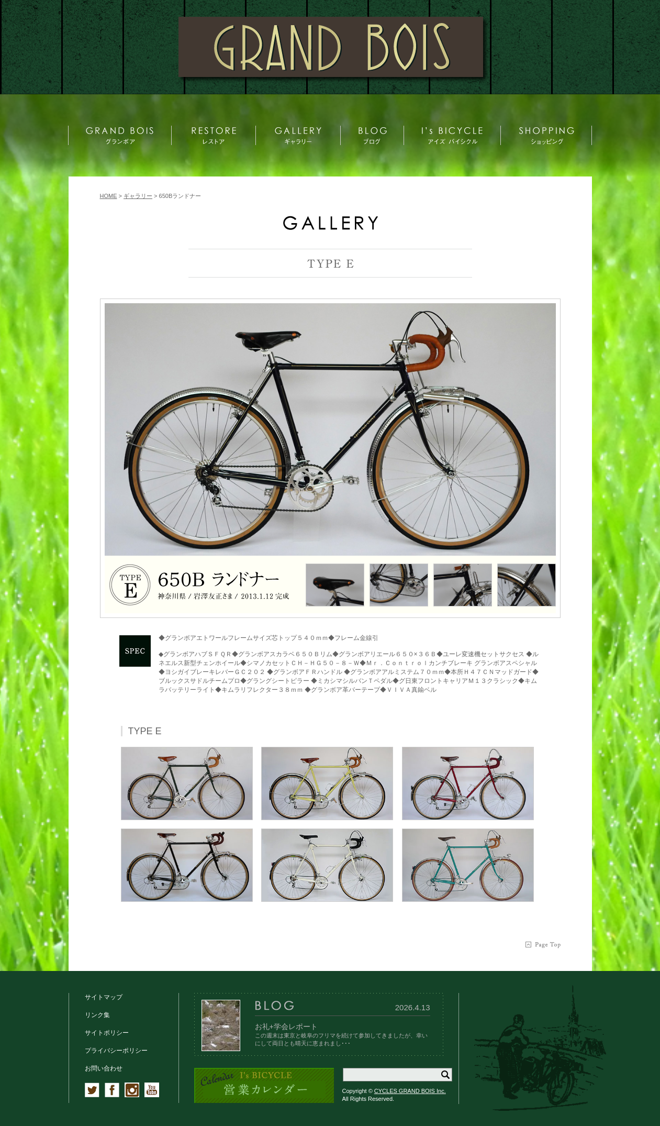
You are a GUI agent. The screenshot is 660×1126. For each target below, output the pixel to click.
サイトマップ (103, 997)
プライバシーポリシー (116, 1050)
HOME (108, 196)
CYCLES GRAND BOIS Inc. (410, 1091)
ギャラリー (138, 196)
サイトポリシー (107, 1032)
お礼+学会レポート (286, 1026)
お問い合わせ (103, 1068)
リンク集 (97, 1015)
